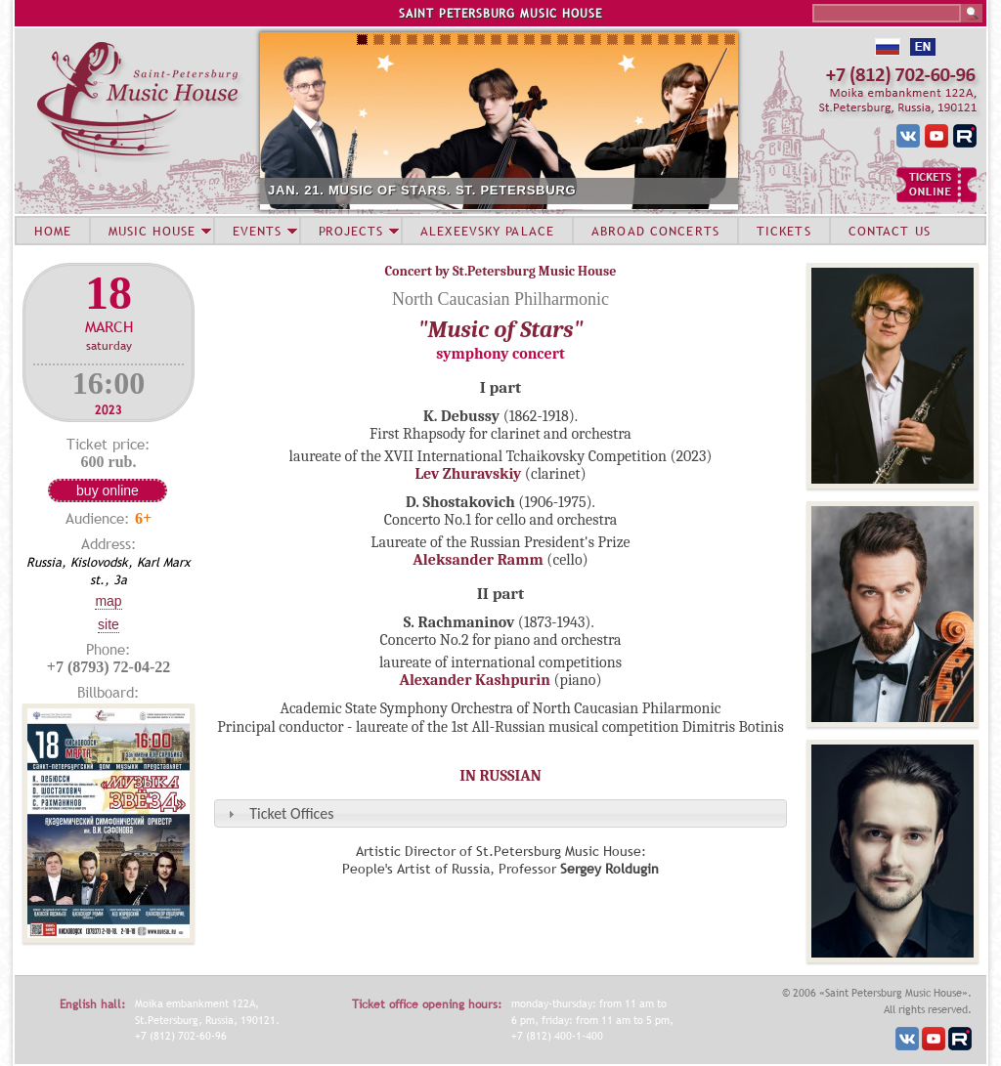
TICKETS (784, 230)
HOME (52, 230)
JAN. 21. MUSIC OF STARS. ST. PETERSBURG (422, 190)
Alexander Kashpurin (474, 680)
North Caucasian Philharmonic (500, 299)
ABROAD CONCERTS (655, 230)
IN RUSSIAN (500, 776)
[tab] (500, 813)
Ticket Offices (291, 813)
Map (108, 601)
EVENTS (257, 230)
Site (108, 624)
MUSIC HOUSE (152, 230)
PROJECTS (351, 230)
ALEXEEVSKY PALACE (487, 230)
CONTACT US (890, 230)
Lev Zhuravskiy (467, 474)
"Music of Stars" (500, 329)
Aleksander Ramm (478, 560)
